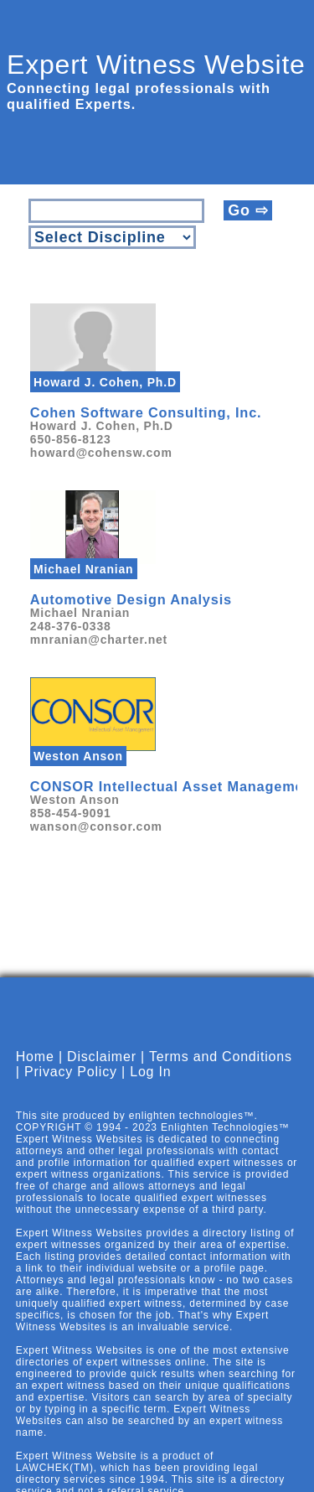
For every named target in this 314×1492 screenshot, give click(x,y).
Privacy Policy (70, 1086)
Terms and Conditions (220, 1071)
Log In (150, 1086)
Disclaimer (101, 1071)
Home (35, 1071)
